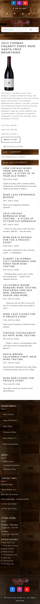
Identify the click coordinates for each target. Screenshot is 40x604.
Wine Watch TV (10, 438)
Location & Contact (11, 465)
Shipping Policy (9, 469)
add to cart (10, 140)
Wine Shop (7, 426)
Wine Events (8, 414)
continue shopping (13, 147)
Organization (8, 461)
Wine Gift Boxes (10, 420)
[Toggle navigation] (36, 37)
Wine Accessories (10, 444)
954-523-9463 (19, 9)
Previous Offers (9, 432)
